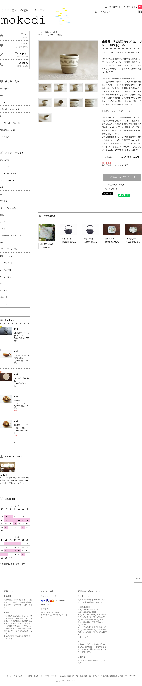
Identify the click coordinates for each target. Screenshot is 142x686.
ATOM (133, 676)
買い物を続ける (111, 188)
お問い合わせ (33, 676)
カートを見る (134, 7)
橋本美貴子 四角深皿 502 (117, 238)
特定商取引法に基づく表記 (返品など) (117, 165)
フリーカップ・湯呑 (54, 35)
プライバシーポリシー (49, 676)
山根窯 (54, 32)
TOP (40, 32)
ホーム (9, 676)
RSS (126, 676)
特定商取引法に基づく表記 (112, 676)
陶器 (47, 32)
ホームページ (19, 483)
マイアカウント (114, 7)
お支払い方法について (69, 676)
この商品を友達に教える (115, 184)
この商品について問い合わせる (122, 177)
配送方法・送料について (90, 676)
